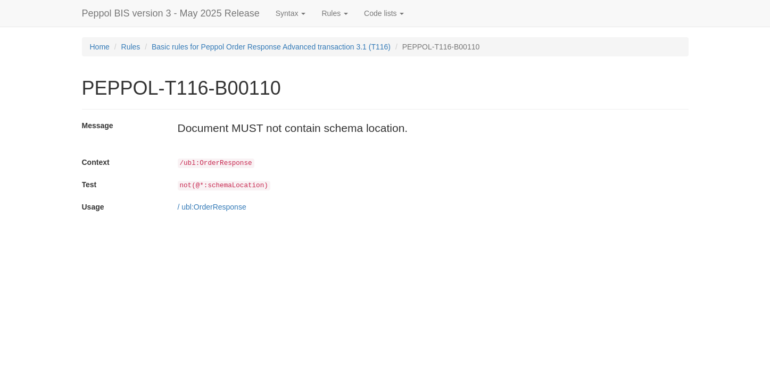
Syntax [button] (291, 13)
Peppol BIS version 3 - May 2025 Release (171, 13)
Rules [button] (334, 13)
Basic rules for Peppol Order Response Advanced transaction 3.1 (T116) (271, 47)
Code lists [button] (384, 13)
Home (100, 47)
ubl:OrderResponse (213, 207)
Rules (130, 47)
